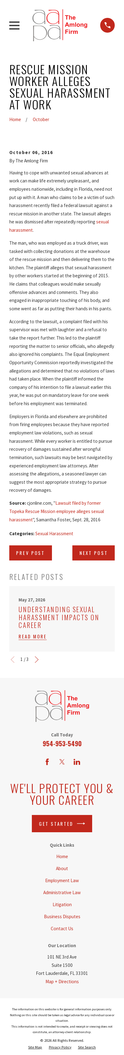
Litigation (62, 904)
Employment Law (62, 880)
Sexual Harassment (54, 533)
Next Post (93, 552)
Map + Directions (62, 981)
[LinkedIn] (77, 762)
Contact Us (62, 928)
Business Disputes (62, 916)
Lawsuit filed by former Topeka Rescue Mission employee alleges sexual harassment (56, 511)
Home (62, 856)
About (62, 868)
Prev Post (30, 552)
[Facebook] (47, 762)
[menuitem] (35, 1047)
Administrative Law (62, 892)
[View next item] (36, 659)
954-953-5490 (62, 743)
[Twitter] (62, 762)
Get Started (62, 824)
